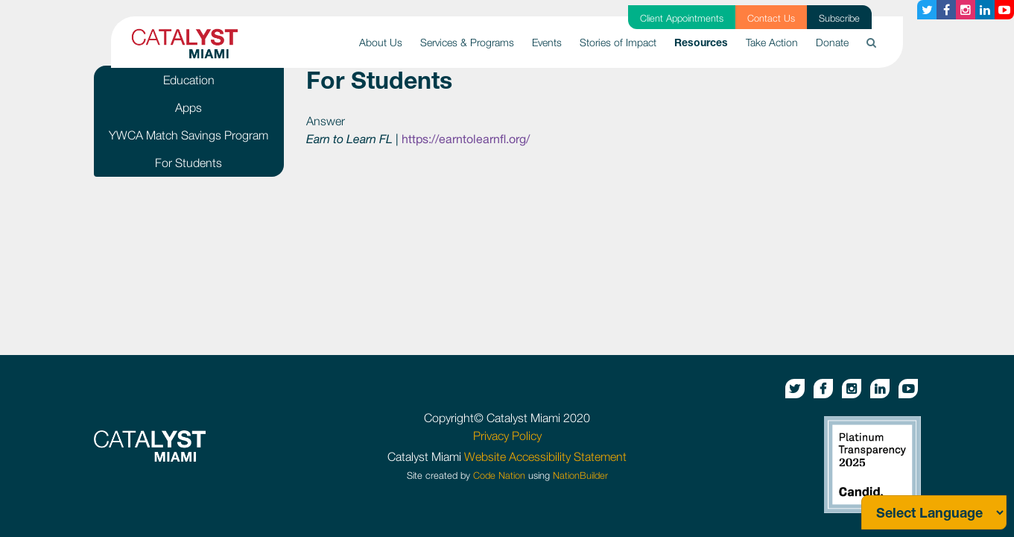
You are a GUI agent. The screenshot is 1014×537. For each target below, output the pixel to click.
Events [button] (547, 42)
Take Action (772, 42)
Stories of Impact (618, 42)
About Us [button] (380, 42)
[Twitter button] (927, 9)
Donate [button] (832, 42)
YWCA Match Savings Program (188, 135)
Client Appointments (681, 18)
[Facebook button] (946, 9)
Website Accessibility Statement (545, 456)
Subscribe (839, 18)
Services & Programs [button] (467, 42)
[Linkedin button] (985, 9)
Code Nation (499, 475)
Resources (705, 41)
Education (189, 80)
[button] (871, 42)
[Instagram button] (965, 9)
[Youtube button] (1004, 9)
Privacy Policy (507, 435)
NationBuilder (580, 475)
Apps (188, 107)
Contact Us (771, 18)
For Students (188, 162)
